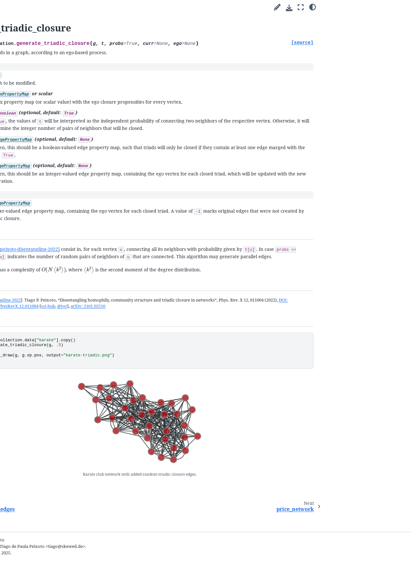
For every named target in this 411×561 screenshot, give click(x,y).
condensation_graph (39, 321)
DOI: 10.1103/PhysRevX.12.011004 (255, 352)
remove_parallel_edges (41, 336)
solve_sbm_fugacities (39, 275)
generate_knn (32, 283)
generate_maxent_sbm (41, 268)
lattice (25, 419)
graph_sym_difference (40, 404)
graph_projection (36, 373)
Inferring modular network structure (40, 76)
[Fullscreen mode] (301, 7)
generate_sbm (32, 260)
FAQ (12, 499)
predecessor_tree (36, 305)
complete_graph (34, 426)
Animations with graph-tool (40, 111)
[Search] (41, 23)
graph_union (31, 389)
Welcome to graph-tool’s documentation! (32, 41)
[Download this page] (289, 8)
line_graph (29, 313)
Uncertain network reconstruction (32, 89)
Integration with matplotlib (40, 118)
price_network (33, 253)
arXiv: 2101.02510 (150, 358)
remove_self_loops (37, 358)
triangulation (32, 298)
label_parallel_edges (38, 351)
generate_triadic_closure (45, 245)
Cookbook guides (25, 66)
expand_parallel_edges (41, 343)
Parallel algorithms (27, 58)
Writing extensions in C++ (38, 126)
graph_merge (32, 381)
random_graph (33, 215)
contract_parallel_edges (42, 328)
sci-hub (298, 352)
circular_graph (33, 434)
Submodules (21, 133)
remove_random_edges (42, 237)
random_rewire (34, 222)
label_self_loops (34, 366)
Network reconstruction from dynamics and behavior (42, 101)
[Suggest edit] (277, 7)
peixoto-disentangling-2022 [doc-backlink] (131, 346)
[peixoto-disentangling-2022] (166, 272)
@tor (124, 358)
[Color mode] (313, 6)
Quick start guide (25, 50)
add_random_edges (38, 230)
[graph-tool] (69, 6)
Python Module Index (26, 539)
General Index (19, 529)
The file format (27, 491)
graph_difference (35, 396)
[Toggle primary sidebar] (93, 7)
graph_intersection (37, 411)
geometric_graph (35, 290)
